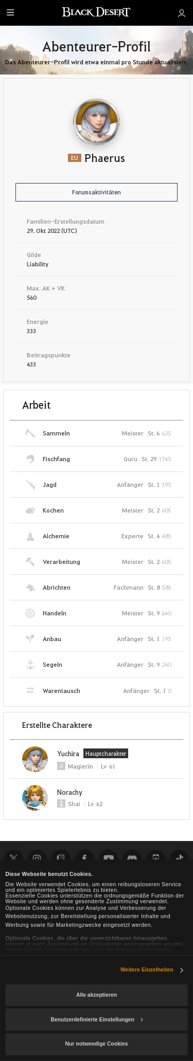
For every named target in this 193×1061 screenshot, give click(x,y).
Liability (37, 264)
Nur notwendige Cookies (96, 1044)
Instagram (37, 859)
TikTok (179, 859)
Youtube (108, 859)
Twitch (60, 859)
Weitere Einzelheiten (146, 970)
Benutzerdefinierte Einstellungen (96, 1019)
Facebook (84, 859)
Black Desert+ (155, 859)
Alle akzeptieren (96, 995)
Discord (131, 859)
